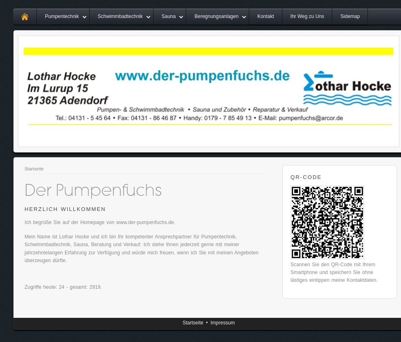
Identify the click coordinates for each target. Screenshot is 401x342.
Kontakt (265, 16)
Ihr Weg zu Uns (307, 16)
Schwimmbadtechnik (120, 16)
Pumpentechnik (62, 16)
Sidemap (350, 16)
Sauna (169, 16)
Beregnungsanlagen (216, 16)
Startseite (34, 168)
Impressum (222, 323)
